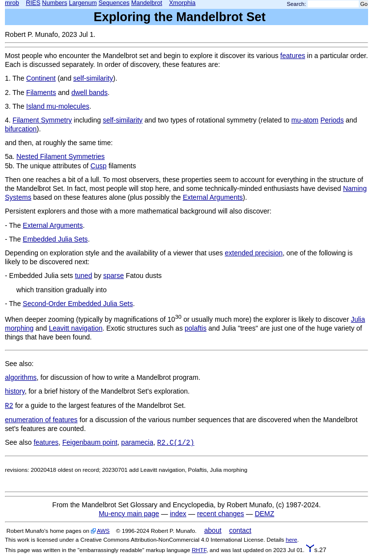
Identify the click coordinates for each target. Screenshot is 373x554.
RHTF (199, 550)
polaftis (195, 328)
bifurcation (21, 129)
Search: (296, 4)
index (178, 514)
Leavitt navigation (76, 328)
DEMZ (264, 514)
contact (240, 530)
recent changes (220, 514)
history (15, 391)
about (213, 530)
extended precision (254, 253)
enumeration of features (41, 420)
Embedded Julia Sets (55, 239)
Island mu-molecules (57, 106)
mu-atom (304, 120)
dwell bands (89, 92)
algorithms (21, 377)
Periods (332, 120)
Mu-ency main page (129, 514)
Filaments (41, 92)
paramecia (137, 442)
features (292, 56)
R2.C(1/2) (176, 443)
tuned (83, 275)
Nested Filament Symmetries (60, 156)
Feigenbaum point (89, 442)
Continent (41, 78)
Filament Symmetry (42, 120)
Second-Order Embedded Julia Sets (78, 304)
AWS (103, 530)
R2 (9, 406)
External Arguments (213, 197)
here (291, 539)
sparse (113, 275)
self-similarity (93, 78)
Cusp (98, 166)
